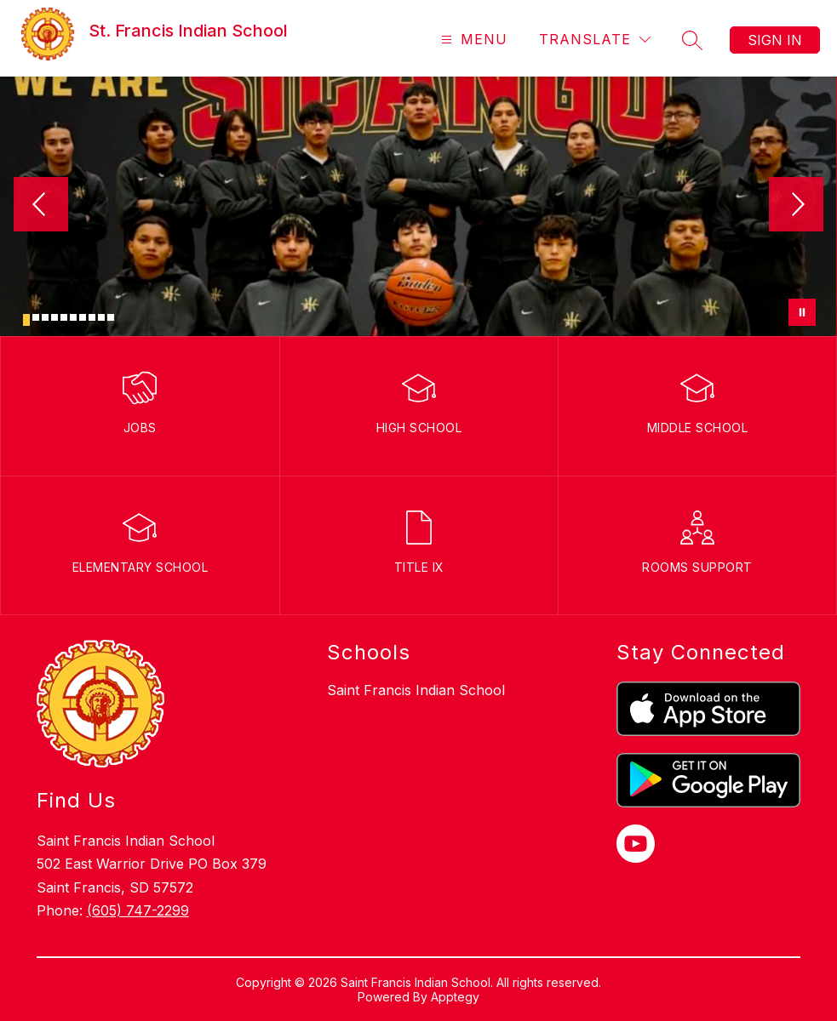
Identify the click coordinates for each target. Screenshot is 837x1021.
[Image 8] (92, 317)
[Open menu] (472, 39)
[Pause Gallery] (802, 312)
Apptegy (455, 997)
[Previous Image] (41, 206)
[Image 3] (45, 317)
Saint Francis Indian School (416, 690)
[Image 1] (26, 320)
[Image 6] (73, 317)
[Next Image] (796, 206)
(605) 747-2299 (138, 910)
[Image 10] (110, 317)
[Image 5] (63, 317)
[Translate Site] (595, 39)
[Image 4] (54, 317)
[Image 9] (101, 317)
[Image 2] (35, 317)
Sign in (775, 39)
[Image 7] (82, 317)
